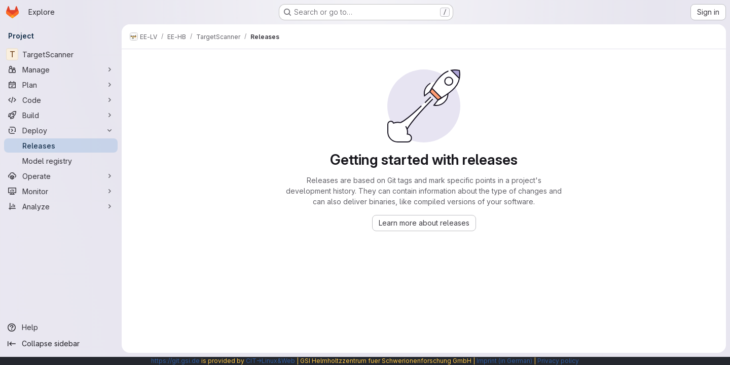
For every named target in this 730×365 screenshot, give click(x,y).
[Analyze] (61, 206)
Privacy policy (558, 360)
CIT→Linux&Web (270, 360)
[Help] (61, 327)
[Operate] (61, 176)
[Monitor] (61, 191)
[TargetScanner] (61, 54)
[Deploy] (61, 130)
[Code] (61, 100)
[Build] (61, 115)
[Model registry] (61, 161)
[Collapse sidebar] (61, 344)
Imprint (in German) (504, 360)
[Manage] (61, 69)
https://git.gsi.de (175, 360)
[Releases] (61, 145)
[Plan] (61, 85)
